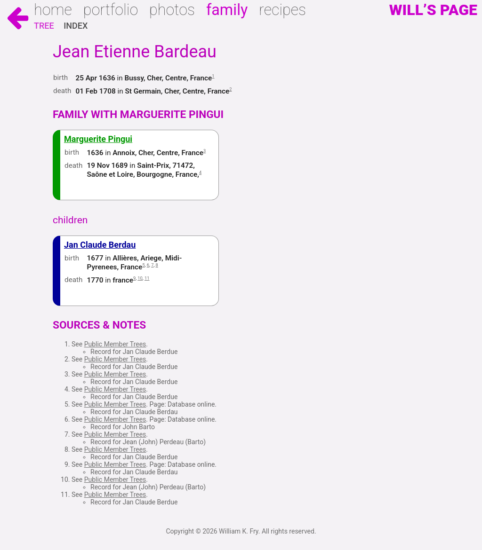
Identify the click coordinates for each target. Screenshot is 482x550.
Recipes (282, 10)
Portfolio (110, 10)
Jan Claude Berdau (100, 245)
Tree (44, 26)
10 (140, 278)
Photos (172, 10)
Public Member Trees (115, 344)
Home (53, 10)
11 (147, 278)
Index (76, 26)
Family (227, 10)
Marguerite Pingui (98, 139)
